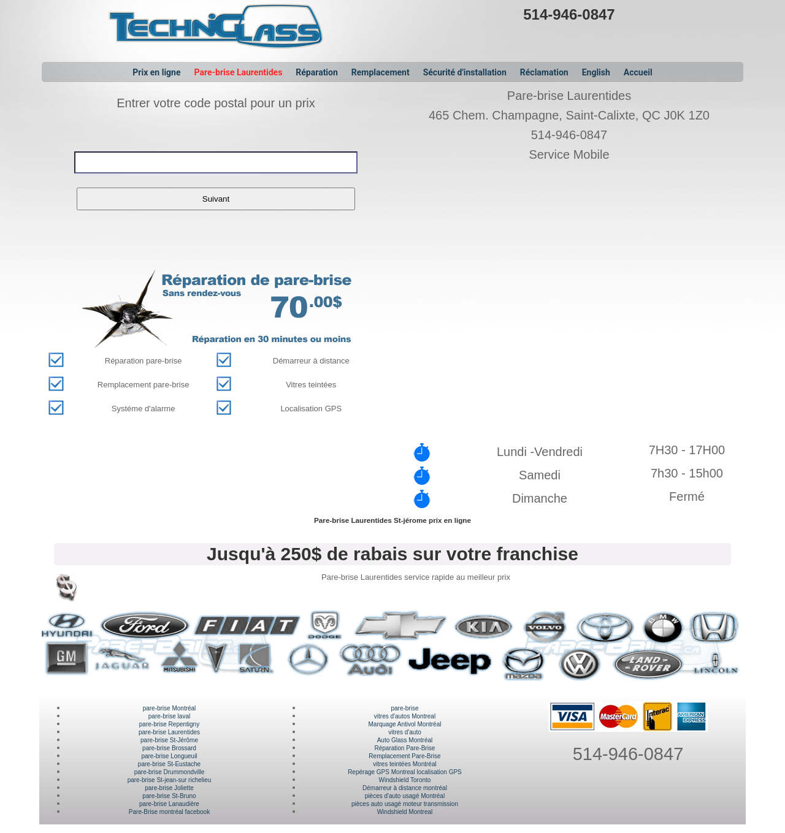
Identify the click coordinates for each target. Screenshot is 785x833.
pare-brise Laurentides (169, 732)
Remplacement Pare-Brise (404, 756)
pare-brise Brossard (169, 748)
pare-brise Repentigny (169, 724)
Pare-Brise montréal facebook (169, 811)
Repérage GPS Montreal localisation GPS (405, 772)
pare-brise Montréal (169, 708)
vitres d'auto (404, 732)
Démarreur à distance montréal (404, 788)
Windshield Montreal (405, 811)
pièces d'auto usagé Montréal (405, 796)
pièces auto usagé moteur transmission (404, 804)
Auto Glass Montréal (405, 740)
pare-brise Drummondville (169, 772)
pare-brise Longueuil (169, 756)
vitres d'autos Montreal (404, 716)
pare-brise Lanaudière (169, 804)
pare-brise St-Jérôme (169, 740)
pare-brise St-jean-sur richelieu (170, 780)
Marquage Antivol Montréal (404, 724)
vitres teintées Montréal (404, 764)
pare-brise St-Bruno (169, 796)
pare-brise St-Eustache (169, 764)
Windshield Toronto (405, 780)
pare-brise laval (169, 716)
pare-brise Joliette (169, 788)
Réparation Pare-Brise (405, 748)
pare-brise (404, 708)
